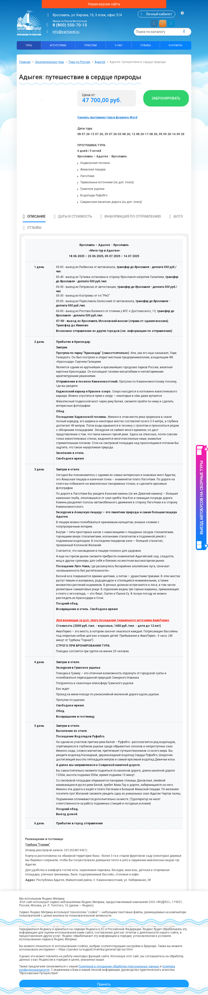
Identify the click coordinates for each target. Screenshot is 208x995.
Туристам (90, 45)
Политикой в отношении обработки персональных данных (119, 966)
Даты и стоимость (75, 216)
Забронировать (166, 98)
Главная (25, 62)
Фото (178, 216)
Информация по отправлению (132, 216)
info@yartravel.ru (66, 32)
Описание (36, 216)
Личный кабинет (159, 14)
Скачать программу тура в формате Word (107, 117)
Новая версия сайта (104, 4)
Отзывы (145, 45)
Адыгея (100, 62)
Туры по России (79, 62)
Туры (29, 45)
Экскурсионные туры (49, 62)
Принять (104, 984)
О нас (118, 45)
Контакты (175, 45)
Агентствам (58, 45)
